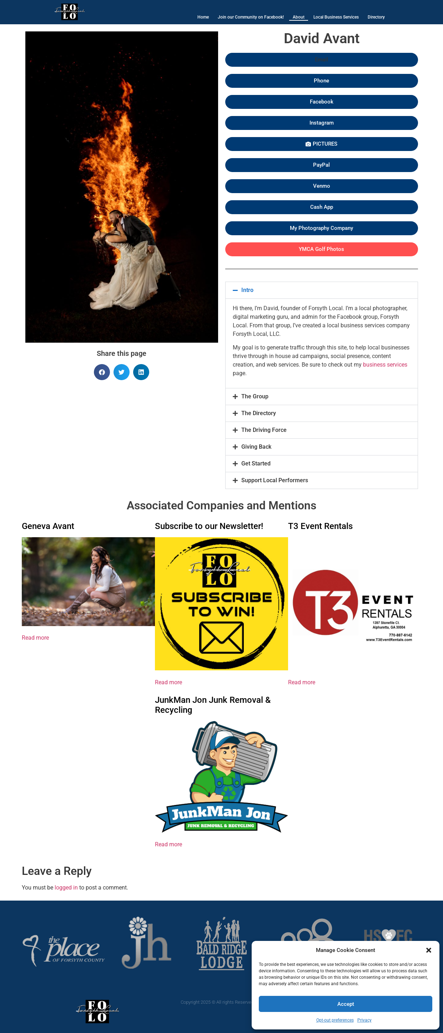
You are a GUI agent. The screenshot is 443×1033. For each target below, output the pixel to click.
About (298, 17)
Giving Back (256, 446)
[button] (428, 950)
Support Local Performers (274, 480)
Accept (345, 1004)
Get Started (256, 463)
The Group (254, 396)
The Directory (258, 413)
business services (385, 364)
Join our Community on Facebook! (251, 17)
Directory (376, 17)
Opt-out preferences (335, 1020)
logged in (66, 887)
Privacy (364, 1020)
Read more (35, 637)
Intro (247, 290)
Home (203, 17)
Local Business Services (336, 17)
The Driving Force (264, 430)
